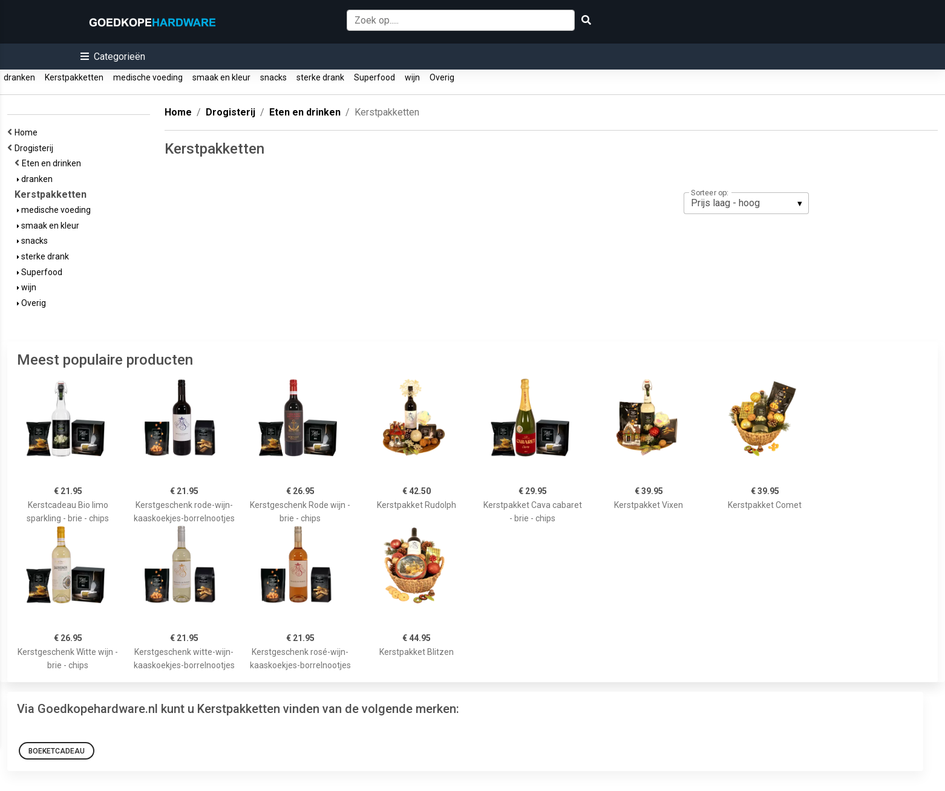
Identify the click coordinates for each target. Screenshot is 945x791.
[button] (112, 56)
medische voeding (148, 77)
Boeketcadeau (56, 751)
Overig (442, 77)
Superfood (374, 77)
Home (28, 132)
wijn (412, 77)
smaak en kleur (221, 77)
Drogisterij (36, 148)
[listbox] (746, 203)
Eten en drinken (53, 163)
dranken (19, 77)
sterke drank (320, 77)
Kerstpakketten (74, 77)
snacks (273, 77)
